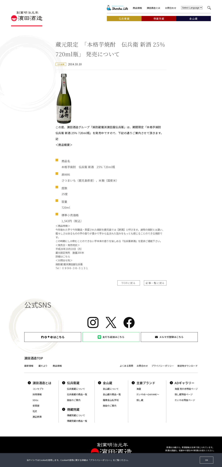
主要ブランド (143, 383)
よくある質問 (126, 365)
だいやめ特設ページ (185, 400)
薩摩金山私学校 (111, 400)
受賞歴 (36, 405)
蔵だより (43, 365)
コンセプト (38, 388)
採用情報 (37, 394)
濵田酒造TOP (33, 358)
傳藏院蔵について (76, 415)
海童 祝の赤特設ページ (186, 388)
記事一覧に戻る (155, 283)
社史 (35, 411)
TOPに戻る (129, 283)
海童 (138, 388)
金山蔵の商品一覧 (112, 394)
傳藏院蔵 (70, 409)
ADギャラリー (182, 383)
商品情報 (137, 8)
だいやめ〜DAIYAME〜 (147, 394)
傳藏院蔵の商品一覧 (77, 420)
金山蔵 (105, 383)
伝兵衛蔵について (76, 388)
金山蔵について (111, 388)
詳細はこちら (63, 256)
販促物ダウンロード (187, 365)
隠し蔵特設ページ (184, 394)
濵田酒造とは (153, 8)
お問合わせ (170, 8)
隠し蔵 (139, 400)
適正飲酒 (37, 416)
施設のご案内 (73, 400)
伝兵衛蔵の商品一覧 (77, 394)
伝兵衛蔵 (70, 383)
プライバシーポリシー (162, 365)
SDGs (35, 400)
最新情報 (28, 365)
